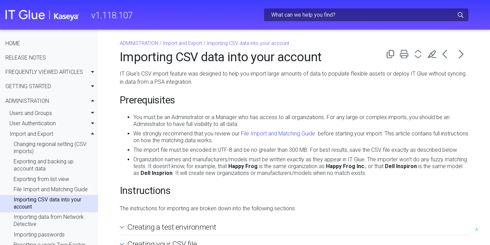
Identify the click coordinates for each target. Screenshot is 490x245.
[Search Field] (366, 15)
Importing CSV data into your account (47, 203)
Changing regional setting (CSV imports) (50, 147)
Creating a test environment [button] (169, 227)
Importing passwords (39, 234)
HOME (12, 43)
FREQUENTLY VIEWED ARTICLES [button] (51, 72)
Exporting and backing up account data (44, 165)
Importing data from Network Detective (49, 220)
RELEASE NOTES (25, 57)
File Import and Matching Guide (51, 189)
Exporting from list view (41, 179)
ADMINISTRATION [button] (51, 101)
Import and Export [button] (54, 134)
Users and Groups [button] (54, 113)
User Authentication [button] (54, 124)
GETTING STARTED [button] (51, 87)
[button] (460, 15)
